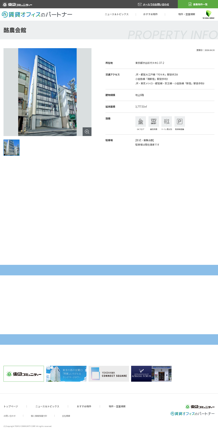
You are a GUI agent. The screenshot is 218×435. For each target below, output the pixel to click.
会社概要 (66, 415)
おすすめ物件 (150, 14)
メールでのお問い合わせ (156, 4)
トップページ (11, 406)
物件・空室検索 (186, 14)
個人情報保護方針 (39, 415)
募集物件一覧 (200, 4)
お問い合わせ (10, 415)
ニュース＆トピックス (117, 14)
